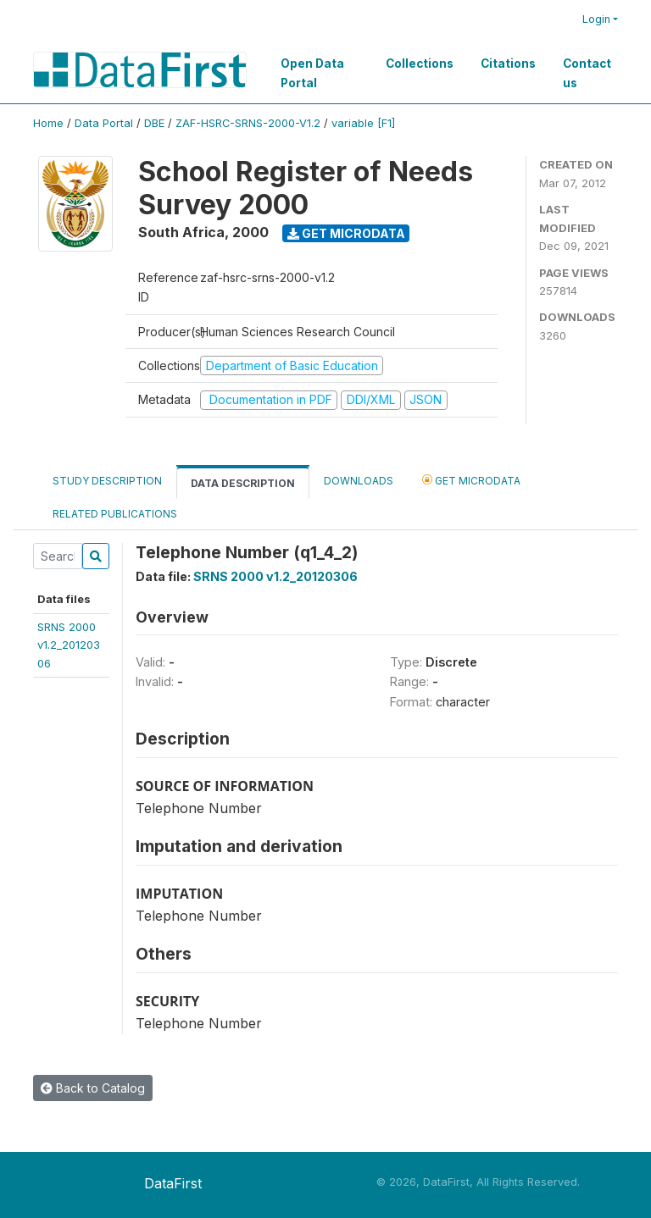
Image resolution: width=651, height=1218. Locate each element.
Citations (508, 63)
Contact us (587, 73)
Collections (419, 63)
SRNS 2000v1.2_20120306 (68, 645)
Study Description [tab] (107, 480)
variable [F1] (363, 123)
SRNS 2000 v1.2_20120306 (275, 576)
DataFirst (173, 1183)
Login (596, 19)
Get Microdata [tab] (471, 480)
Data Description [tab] (243, 483)
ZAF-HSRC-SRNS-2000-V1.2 (247, 123)
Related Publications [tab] (115, 513)
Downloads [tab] (358, 480)
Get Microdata (346, 233)
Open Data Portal (312, 73)
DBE (154, 123)
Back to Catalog (93, 1088)
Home (48, 123)
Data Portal (104, 123)
